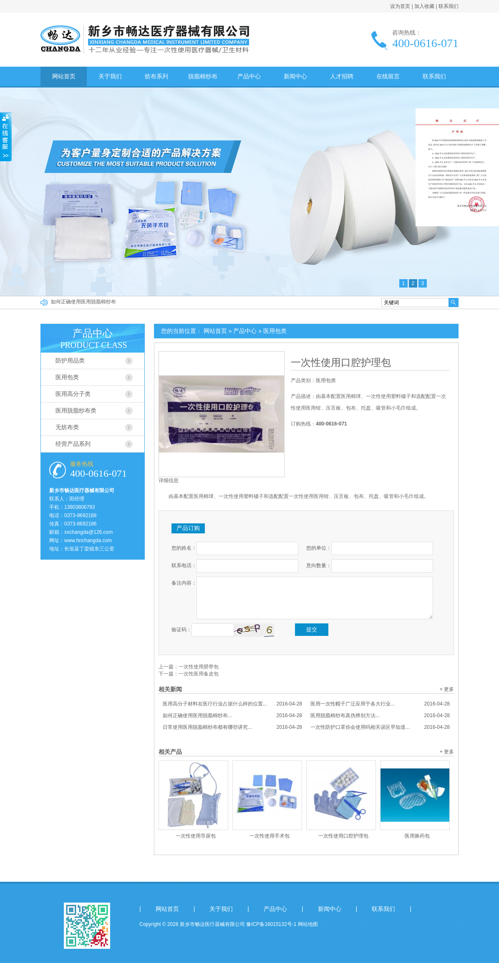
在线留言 (388, 76)
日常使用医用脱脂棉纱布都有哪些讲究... (232, 727)
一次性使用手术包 (270, 836)
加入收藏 (424, 6)
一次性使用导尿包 (196, 836)
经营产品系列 (73, 443)
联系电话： (184, 565)
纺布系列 (156, 76)
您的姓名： (184, 548)
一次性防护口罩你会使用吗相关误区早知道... (380, 727)
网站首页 (64, 76)
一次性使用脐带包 (199, 667)
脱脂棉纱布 (202, 76)
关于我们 (110, 76)
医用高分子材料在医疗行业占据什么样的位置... (232, 704)
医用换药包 (417, 836)
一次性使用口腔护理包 (341, 362)
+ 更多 (447, 689)
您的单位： (318, 548)
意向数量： (318, 565)
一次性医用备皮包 (199, 674)
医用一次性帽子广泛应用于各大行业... (380, 704)
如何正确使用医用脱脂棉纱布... (232, 715)
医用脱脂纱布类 (75, 410)
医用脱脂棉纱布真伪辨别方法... (380, 715)
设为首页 (400, 6)
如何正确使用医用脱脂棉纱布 (83, 302)
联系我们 (449, 6)
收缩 (6, 137)
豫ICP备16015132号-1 (271, 924)
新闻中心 (295, 76)
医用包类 (275, 331)
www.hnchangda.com (88, 540)
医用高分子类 (73, 393)
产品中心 (249, 76)
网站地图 (308, 924)
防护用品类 (70, 360)
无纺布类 (67, 427)
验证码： (181, 630)
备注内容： (184, 583)
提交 (311, 629)
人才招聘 (341, 76)
